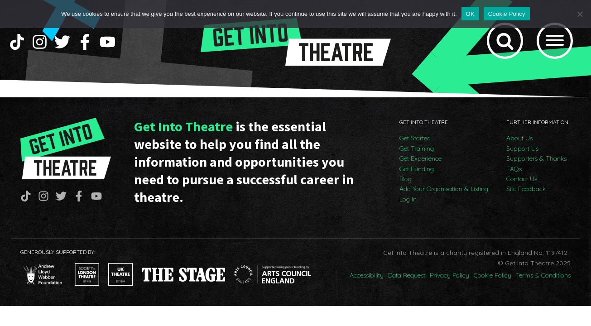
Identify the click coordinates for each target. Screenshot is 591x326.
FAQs (514, 169)
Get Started (415, 138)
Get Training (416, 148)
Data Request (406, 275)
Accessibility (367, 275)
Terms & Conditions (543, 275)
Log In (408, 199)
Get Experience (420, 158)
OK (470, 13)
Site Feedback (526, 189)
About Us (519, 138)
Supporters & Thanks (536, 158)
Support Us (522, 148)
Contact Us (521, 179)
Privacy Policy (449, 275)
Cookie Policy (492, 275)
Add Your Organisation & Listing (443, 189)
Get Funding (416, 169)
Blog (405, 179)
